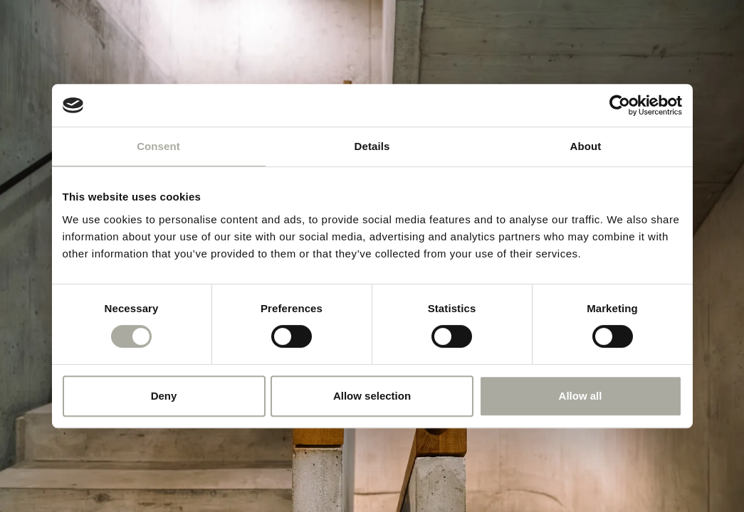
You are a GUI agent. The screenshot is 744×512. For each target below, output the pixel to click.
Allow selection (372, 396)
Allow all (580, 396)
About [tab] (586, 146)
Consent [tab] (158, 146)
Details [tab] (372, 146)
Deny (164, 396)
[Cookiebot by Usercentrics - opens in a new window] (619, 105)
